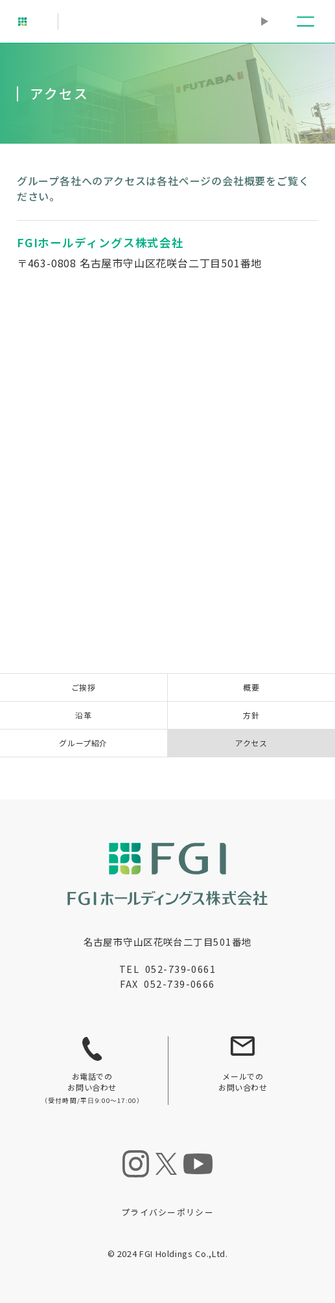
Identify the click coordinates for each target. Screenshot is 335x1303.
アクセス (251, 742)
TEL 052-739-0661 (167, 968)
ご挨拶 (83, 687)
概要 (251, 687)
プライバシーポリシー (167, 1212)
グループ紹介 (83, 742)
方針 (251, 714)
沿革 (83, 714)
